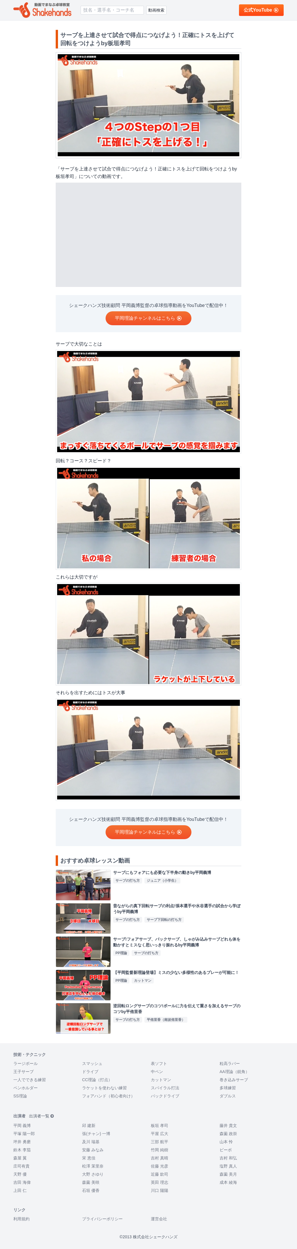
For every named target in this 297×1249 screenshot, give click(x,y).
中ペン (157, 1071)
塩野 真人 (228, 1166)
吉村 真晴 (159, 1158)
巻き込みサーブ (234, 1079)
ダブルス (228, 1096)
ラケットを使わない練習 (104, 1088)
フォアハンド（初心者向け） (108, 1096)
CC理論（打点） (97, 1079)
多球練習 (228, 1088)
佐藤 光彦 (159, 1166)
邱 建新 (88, 1125)
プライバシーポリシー (102, 1219)
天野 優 (20, 1174)
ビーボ (226, 1150)
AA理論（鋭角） (234, 1071)
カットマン (161, 1079)
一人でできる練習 (29, 1079)
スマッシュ (92, 1063)
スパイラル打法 (165, 1088)
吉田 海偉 (22, 1182)
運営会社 (159, 1219)
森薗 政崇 (228, 1133)
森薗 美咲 (90, 1182)
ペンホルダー (25, 1088)
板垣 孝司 (159, 1125)
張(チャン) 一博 (96, 1133)
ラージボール (25, 1063)
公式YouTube (261, 10)
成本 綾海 (228, 1182)
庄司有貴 (21, 1166)
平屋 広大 (159, 1133)
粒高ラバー (230, 1063)
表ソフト (159, 1063)
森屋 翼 (20, 1158)
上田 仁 (20, 1190)
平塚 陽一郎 (24, 1133)
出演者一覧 (41, 1116)
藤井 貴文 (228, 1125)
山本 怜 (226, 1141)
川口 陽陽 (159, 1190)
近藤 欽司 (159, 1174)
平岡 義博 (22, 1125)
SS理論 (20, 1096)
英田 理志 (159, 1182)
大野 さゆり (93, 1174)
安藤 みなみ (93, 1150)
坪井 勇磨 (22, 1141)
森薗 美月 (228, 1174)
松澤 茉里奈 (93, 1166)
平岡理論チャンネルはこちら (148, 318)
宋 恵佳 (88, 1158)
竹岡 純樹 (159, 1150)
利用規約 (21, 1219)
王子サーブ (23, 1071)
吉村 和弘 (228, 1158)
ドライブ (90, 1071)
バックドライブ (165, 1096)
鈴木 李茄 (22, 1150)
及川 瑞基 (90, 1141)
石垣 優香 (90, 1190)
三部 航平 (159, 1141)
